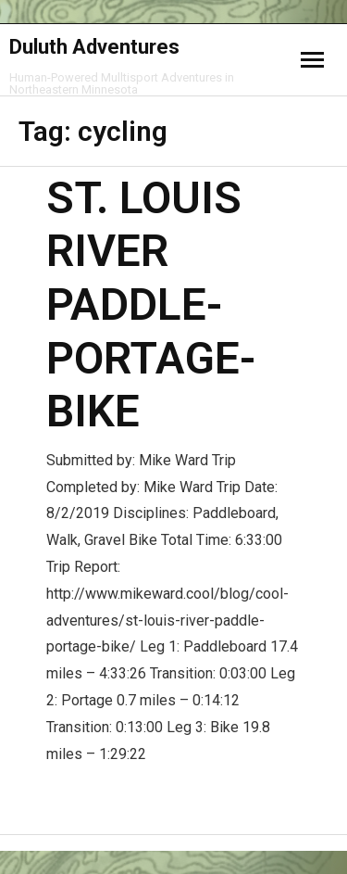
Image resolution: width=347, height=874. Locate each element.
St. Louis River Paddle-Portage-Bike (150, 304)
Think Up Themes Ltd (172, 835)
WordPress (188, 835)
